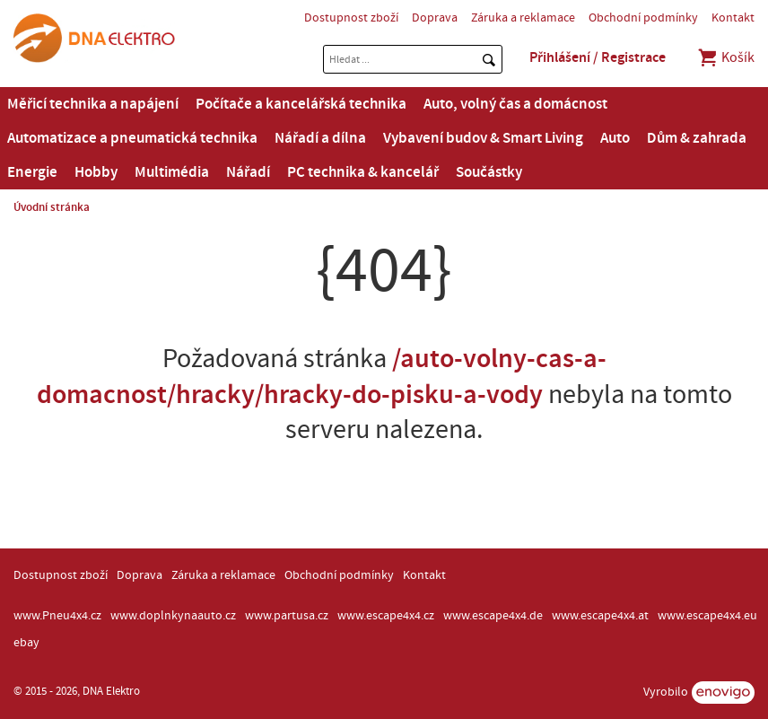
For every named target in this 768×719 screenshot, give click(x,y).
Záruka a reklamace (523, 18)
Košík (725, 57)
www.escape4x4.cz (385, 616)
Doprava (435, 18)
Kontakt (733, 18)
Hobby (96, 172)
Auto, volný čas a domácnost (515, 104)
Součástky (489, 172)
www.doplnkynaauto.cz (173, 616)
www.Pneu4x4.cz (57, 616)
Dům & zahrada (696, 138)
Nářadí (248, 172)
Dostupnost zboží (351, 18)
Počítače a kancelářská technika (301, 104)
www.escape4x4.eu (707, 616)
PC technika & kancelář (363, 172)
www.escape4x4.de (493, 616)
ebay (26, 643)
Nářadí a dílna (320, 138)
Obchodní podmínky (643, 18)
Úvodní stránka (51, 207)
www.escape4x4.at (600, 616)
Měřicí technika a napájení (93, 104)
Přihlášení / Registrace (597, 57)
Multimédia (172, 172)
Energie (32, 172)
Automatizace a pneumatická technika (132, 138)
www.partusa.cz (286, 616)
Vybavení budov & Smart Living (483, 138)
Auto (615, 138)
